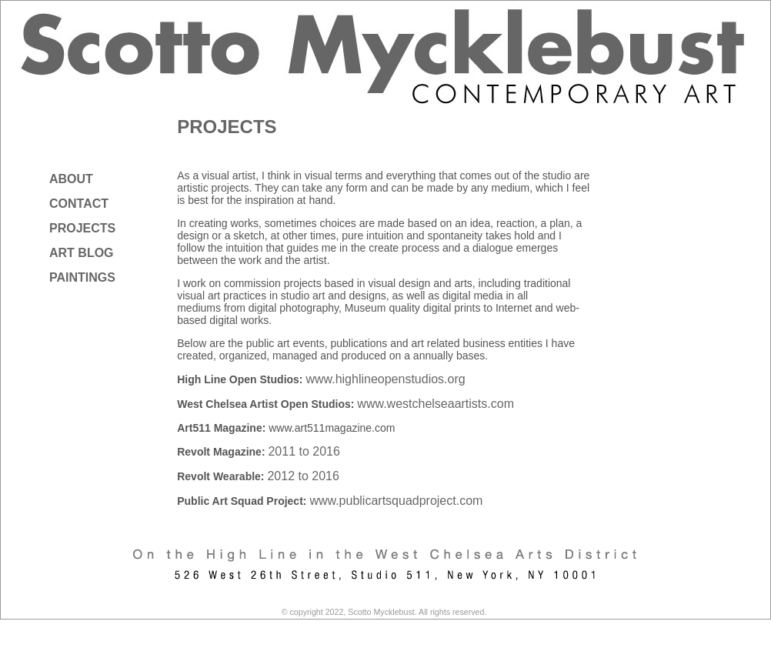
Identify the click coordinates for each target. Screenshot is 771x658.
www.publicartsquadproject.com (395, 500)
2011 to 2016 (303, 451)
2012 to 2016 (303, 476)
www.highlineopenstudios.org (385, 379)
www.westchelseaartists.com (435, 403)
